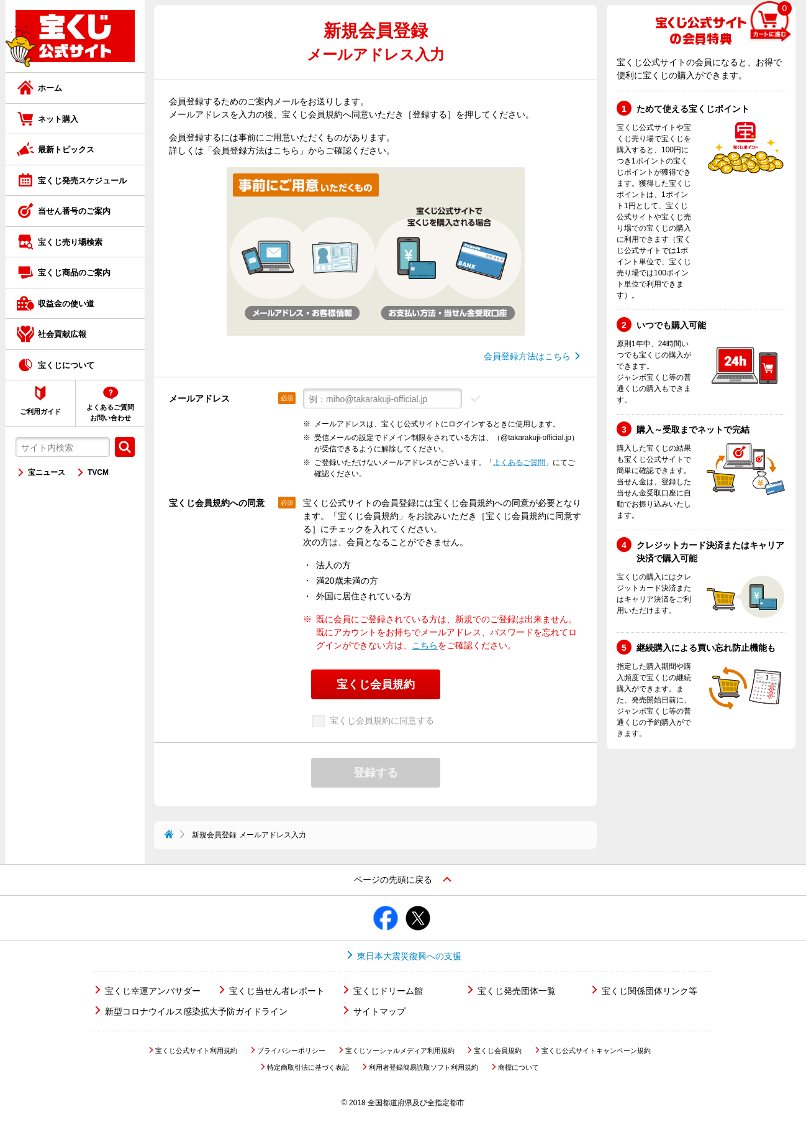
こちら (425, 645)
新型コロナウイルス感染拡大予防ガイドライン (196, 1011)
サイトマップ (379, 1011)
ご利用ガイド (40, 411)
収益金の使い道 (66, 303)
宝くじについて (66, 365)
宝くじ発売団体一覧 (517, 991)
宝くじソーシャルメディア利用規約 (400, 1050)
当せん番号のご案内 (74, 211)
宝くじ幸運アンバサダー (153, 991)
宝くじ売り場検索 (70, 242)
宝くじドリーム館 (388, 991)
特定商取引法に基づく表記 (308, 1067)
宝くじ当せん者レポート (277, 991)
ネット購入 (58, 119)
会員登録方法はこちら (527, 356)
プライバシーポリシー (291, 1050)
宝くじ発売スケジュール (82, 180)
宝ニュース (46, 472)
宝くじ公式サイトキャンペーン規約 (596, 1050)
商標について (518, 1067)
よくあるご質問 (519, 462)
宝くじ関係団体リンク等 (649, 991)
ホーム (50, 88)
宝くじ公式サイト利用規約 (196, 1050)
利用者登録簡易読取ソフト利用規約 (423, 1067)
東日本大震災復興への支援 (409, 956)
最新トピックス (66, 149)
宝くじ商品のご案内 (74, 272)
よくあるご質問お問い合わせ (110, 412)
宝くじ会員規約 (498, 1050)
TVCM (98, 472)
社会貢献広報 (62, 334)
